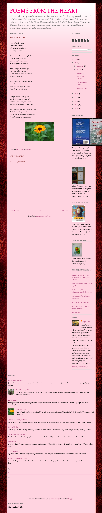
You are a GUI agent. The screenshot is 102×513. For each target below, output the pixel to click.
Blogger (70, 499)
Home (40, 210)
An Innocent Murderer (15, 380)
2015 (76, 63)
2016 (76, 59)
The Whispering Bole (22, 390)
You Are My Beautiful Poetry (17, 420)
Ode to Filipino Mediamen (16, 434)
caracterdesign (54, 499)
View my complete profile (80, 367)
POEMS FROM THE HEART (44, 10)
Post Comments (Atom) (43, 216)
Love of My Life (13, 427)
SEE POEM (12, 442)
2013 (76, 97)
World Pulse (76, 312)
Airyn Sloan (86, 322)
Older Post (64, 210)
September (80, 66)
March (79, 70)
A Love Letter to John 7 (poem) (18, 458)
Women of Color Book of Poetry (82, 302)
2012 (76, 101)
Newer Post (14, 210)
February (80, 74)
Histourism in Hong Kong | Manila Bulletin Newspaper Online (81, 277)
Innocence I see (81, 88)
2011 (76, 105)
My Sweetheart (13, 451)
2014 (76, 94)
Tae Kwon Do (12, 400)
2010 (76, 109)
